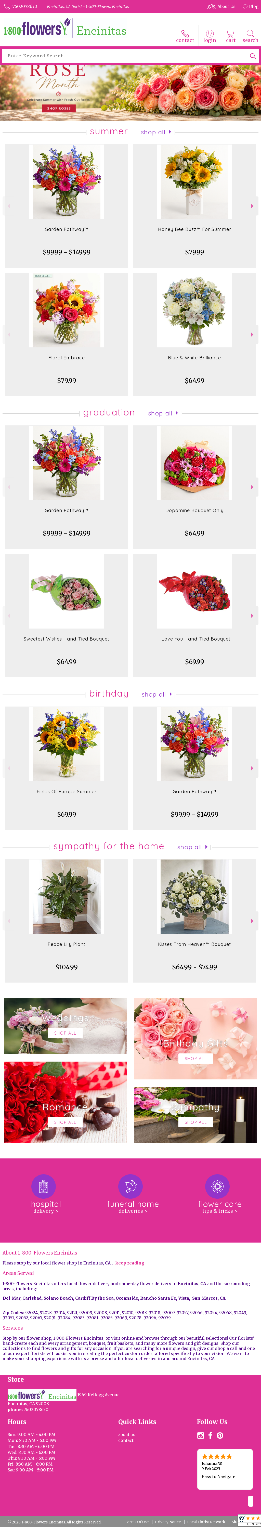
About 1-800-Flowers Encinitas (40, 1253)
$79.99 (194, 252)
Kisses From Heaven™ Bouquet (194, 944)
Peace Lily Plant (66, 944)
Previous (8, 206)
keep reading (129, 1262)
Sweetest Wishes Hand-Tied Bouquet (66, 639)
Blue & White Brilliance (194, 358)
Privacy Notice (168, 1522)
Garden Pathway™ (66, 229)
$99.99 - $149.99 (66, 252)
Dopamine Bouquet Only (194, 510)
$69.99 (194, 662)
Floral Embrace (66, 358)
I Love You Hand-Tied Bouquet (194, 639)
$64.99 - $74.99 (194, 967)
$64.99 (194, 381)
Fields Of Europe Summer (67, 791)
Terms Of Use (137, 1522)
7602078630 (24, 6)
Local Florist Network (206, 1522)
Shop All (153, 132)
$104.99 (66, 967)
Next (252, 206)
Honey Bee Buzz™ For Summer (194, 229)
